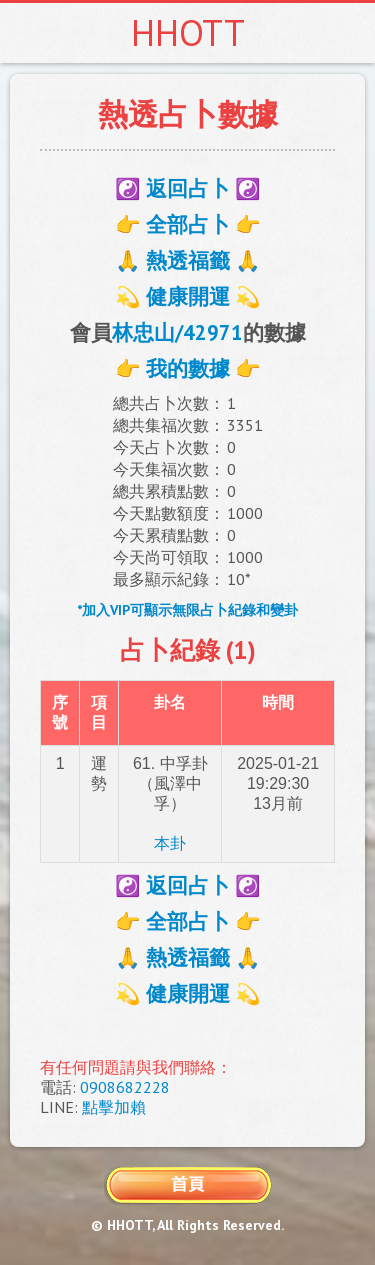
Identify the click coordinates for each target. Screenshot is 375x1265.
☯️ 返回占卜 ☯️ (188, 188)
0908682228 (125, 1087)
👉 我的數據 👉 (188, 368)
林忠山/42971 (177, 332)
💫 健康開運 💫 (188, 296)
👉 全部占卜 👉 (188, 224)
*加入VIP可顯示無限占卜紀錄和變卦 (187, 610)
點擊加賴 (114, 1107)
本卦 (170, 843)
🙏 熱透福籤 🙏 (188, 260)
